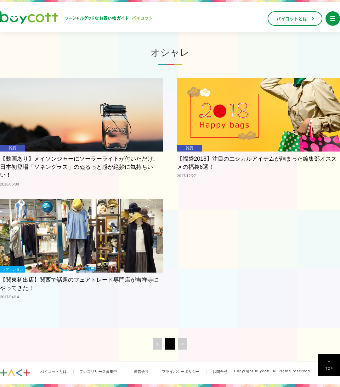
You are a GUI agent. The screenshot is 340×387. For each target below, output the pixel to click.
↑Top (329, 365)
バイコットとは (53, 371)
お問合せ (220, 371)
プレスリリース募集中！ (100, 371)
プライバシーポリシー (181, 371)
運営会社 (141, 371)
